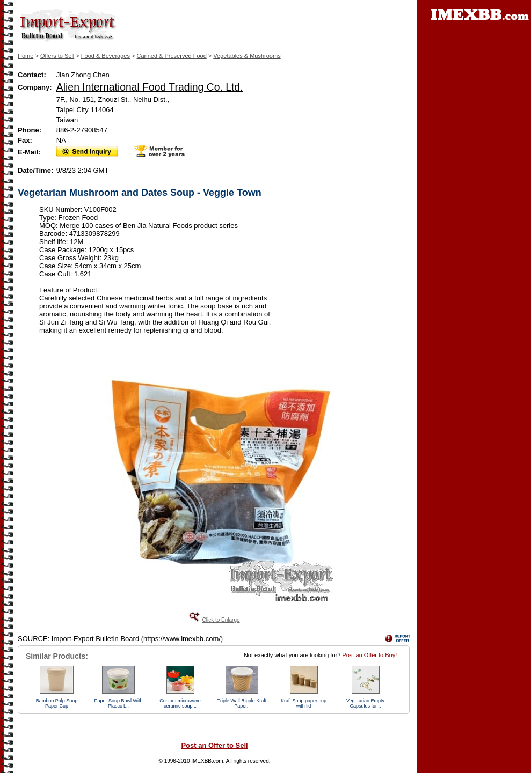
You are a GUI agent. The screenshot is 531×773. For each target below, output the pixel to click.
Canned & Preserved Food (172, 56)
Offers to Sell (57, 56)
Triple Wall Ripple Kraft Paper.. (241, 703)
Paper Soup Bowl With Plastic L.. (118, 703)
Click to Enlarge (220, 620)
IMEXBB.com (207, 761)
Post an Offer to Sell (214, 745)
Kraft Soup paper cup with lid (303, 703)
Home (25, 56)
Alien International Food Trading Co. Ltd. (149, 87)
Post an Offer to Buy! (369, 655)
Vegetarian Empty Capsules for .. (365, 703)
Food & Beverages (105, 56)
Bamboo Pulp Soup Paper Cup (57, 703)
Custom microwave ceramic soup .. (180, 703)
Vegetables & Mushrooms (246, 56)
